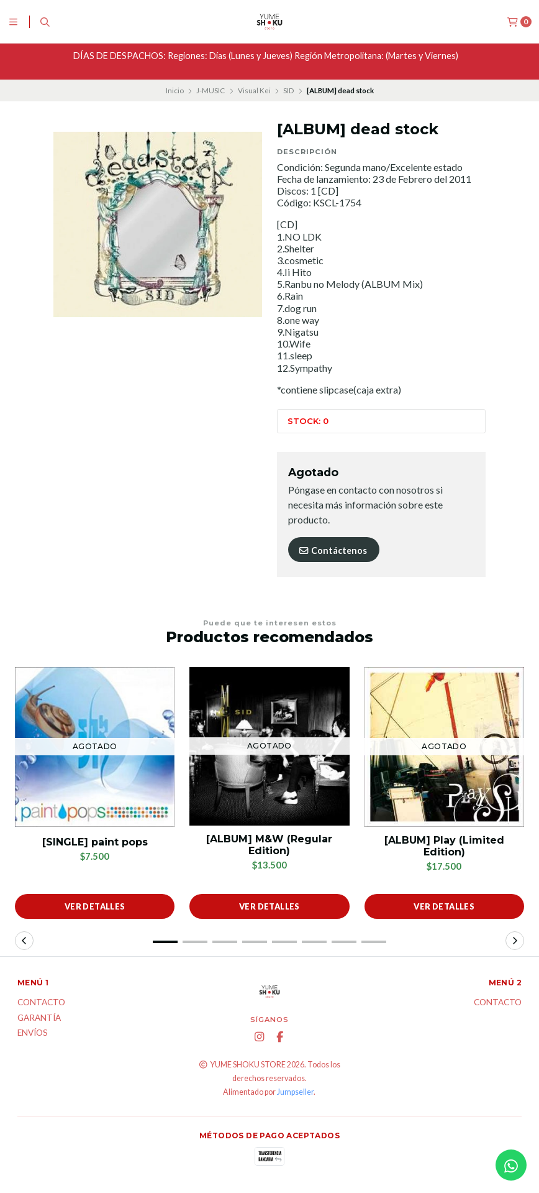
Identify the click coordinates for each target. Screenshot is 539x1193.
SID (288, 90)
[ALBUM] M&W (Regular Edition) (269, 845)
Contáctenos (332, 550)
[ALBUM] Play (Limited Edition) (444, 846)
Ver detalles (95, 906)
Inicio (175, 90)
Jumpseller (295, 1092)
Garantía (39, 1018)
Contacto (41, 1002)
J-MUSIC (210, 90)
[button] (165, 942)
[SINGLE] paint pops (95, 842)
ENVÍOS (32, 1033)
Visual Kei (254, 90)
